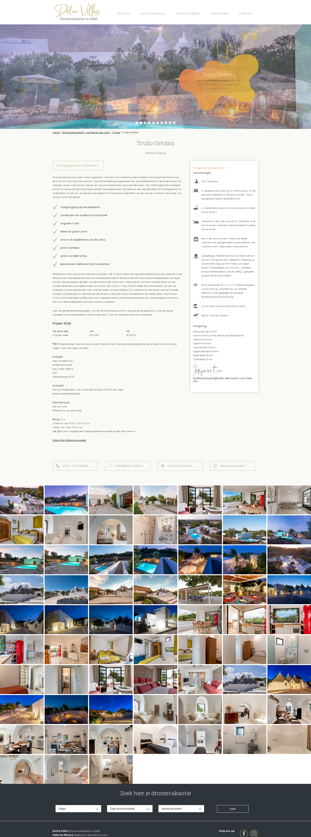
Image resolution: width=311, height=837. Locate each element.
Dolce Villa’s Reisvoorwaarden (69, 440)
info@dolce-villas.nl (129, 466)
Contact (246, 13)
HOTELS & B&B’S (188, 13)
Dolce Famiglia (152, 13)
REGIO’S (124, 13)
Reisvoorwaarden (233, 466)
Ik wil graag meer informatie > (78, 165)
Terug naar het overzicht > (209, 167)
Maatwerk (219, 13)
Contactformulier (180, 466)
